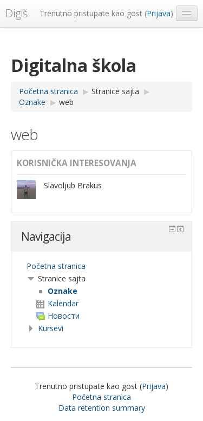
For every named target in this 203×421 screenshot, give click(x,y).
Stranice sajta (115, 91)
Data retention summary (101, 408)
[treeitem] (101, 266)
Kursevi (50, 328)
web (66, 102)
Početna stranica (56, 266)
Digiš (16, 13)
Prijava (159, 13)
